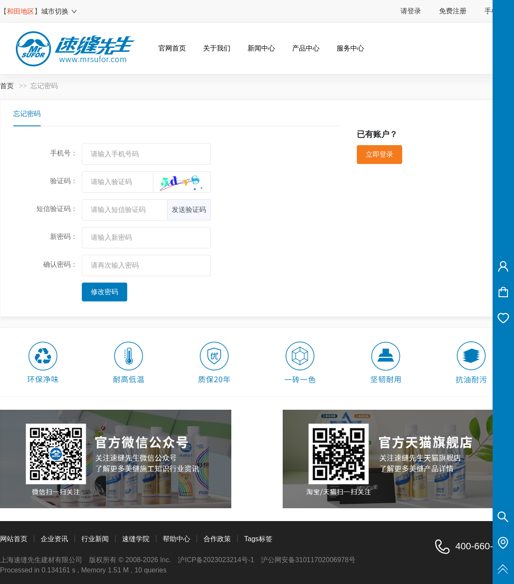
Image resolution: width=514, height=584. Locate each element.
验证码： (64, 181)
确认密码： (60, 264)
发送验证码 (189, 209)
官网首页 (172, 48)
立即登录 (379, 154)
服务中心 (350, 48)
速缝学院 (135, 538)
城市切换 (59, 11)
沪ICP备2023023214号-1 (216, 559)
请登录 (410, 11)
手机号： (64, 153)
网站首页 (13, 538)
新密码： (64, 236)
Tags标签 (258, 538)
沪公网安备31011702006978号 (308, 559)
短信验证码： (57, 208)
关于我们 (216, 48)
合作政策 (217, 538)
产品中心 (306, 48)
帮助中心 (176, 538)
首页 (7, 85)
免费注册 (452, 11)
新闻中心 (261, 48)
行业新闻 (95, 538)
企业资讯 (54, 538)
